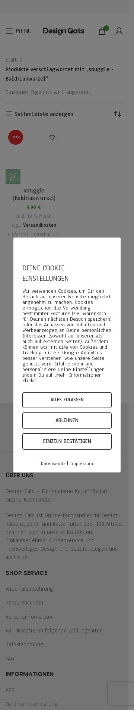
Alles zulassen (67, 400)
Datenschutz (53, 463)
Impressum (81, 463)
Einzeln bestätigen (67, 441)
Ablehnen (67, 420)
